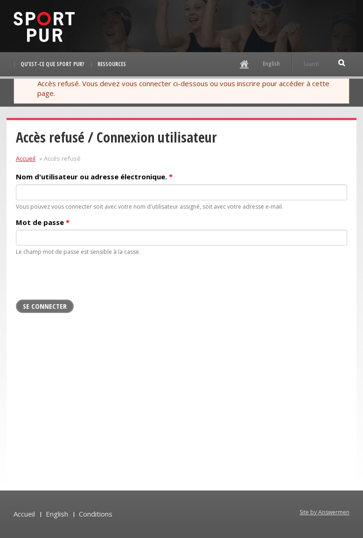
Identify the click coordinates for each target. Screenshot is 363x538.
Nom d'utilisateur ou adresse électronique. (94, 176)
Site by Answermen (324, 512)
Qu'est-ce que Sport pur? (52, 64)
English (271, 64)
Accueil (25, 158)
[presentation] (87, 281)
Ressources (112, 64)
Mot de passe (43, 222)
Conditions (95, 513)
